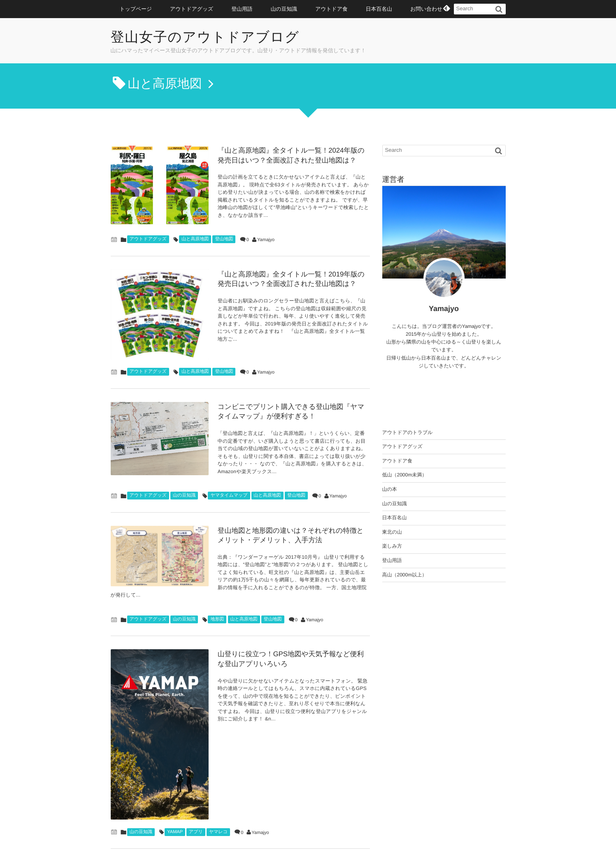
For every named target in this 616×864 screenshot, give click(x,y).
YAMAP (175, 769)
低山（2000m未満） (404, 475)
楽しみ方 (392, 546)
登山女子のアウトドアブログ (208, 37)
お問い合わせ (426, 9)
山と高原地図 (195, 231)
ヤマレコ (218, 769)
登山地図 (224, 231)
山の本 (389, 489)
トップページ (136, 9)
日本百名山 (379, 9)
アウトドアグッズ (191, 9)
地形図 (217, 583)
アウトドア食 (331, 9)
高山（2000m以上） (404, 575)
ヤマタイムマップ (228, 466)
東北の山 (392, 532)
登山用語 (241, 9)
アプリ (196, 769)
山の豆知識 (284, 9)
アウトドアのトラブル (407, 432)
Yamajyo (265, 232)
